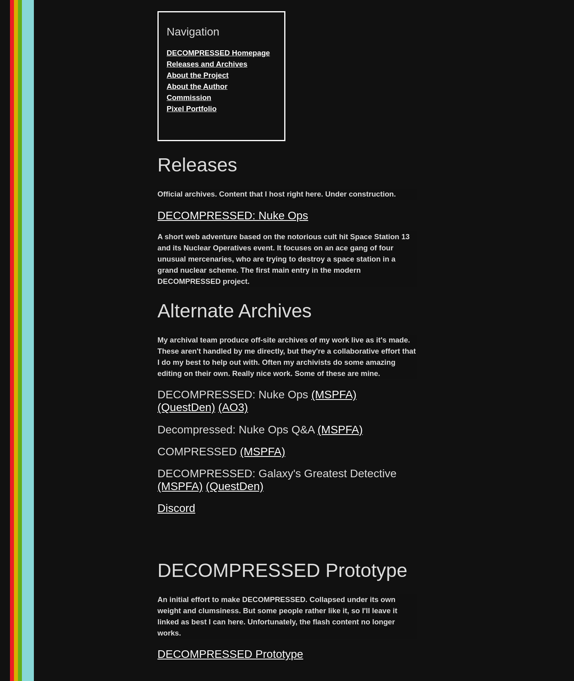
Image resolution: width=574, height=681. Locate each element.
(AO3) (233, 407)
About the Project (197, 75)
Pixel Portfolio (191, 108)
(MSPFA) (334, 394)
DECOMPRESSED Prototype (230, 654)
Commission (189, 97)
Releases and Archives (207, 64)
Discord (176, 508)
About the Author (197, 86)
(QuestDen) (186, 407)
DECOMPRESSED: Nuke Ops (232, 215)
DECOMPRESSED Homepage (218, 53)
